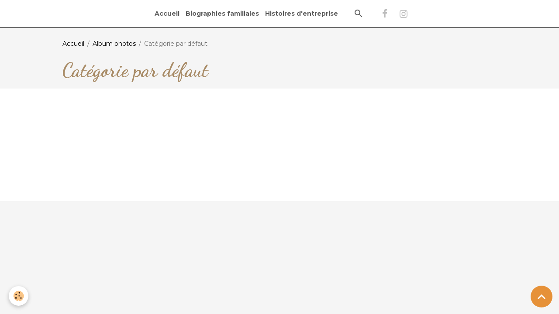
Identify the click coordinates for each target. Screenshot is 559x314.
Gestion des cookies (279, 190)
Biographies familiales (222, 13)
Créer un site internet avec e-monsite (279, 156)
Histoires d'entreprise (301, 13)
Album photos (114, 44)
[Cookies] (18, 296)
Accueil (167, 13)
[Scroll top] (541, 296)
